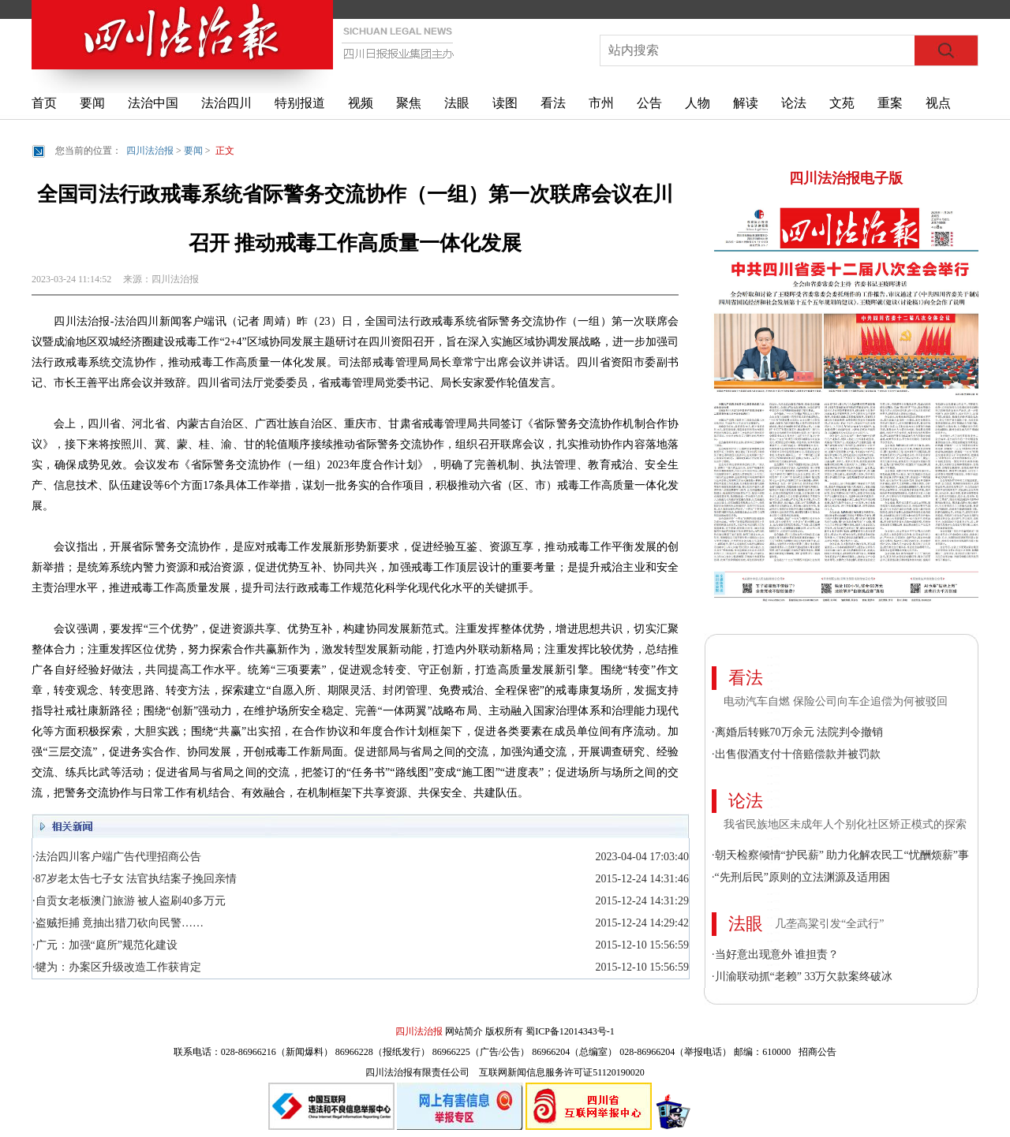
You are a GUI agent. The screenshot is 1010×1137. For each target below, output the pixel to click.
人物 (697, 103)
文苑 (842, 103)
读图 (505, 103)
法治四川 (226, 103)
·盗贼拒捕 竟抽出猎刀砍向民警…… (118, 923)
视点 (938, 103)
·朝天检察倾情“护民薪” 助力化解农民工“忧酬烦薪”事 (840, 855)
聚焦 (408, 103)
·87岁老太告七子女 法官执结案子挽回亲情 (134, 879)
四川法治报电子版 (846, 178)
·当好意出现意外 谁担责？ (775, 954)
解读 (745, 103)
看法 (553, 103)
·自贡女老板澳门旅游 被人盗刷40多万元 (129, 901)
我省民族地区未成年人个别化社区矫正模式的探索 (845, 824)
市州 (601, 103)
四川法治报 (150, 150)
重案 (890, 103)
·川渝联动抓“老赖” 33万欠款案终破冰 (802, 976)
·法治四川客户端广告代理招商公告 (116, 857)
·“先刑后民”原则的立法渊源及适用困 (801, 877)
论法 (793, 103)
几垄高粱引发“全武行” (829, 924)
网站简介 (464, 1031)
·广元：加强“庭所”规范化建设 (105, 945)
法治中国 (153, 103)
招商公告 (817, 1051)
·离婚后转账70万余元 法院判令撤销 (797, 732)
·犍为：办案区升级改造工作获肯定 (116, 967)
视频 (360, 103)
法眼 (456, 103)
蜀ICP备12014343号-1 (570, 1031)
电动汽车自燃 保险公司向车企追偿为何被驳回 (836, 701)
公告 (649, 103)
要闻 (92, 103)
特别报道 (300, 103)
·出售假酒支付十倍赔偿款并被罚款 (796, 754)
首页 (44, 103)
